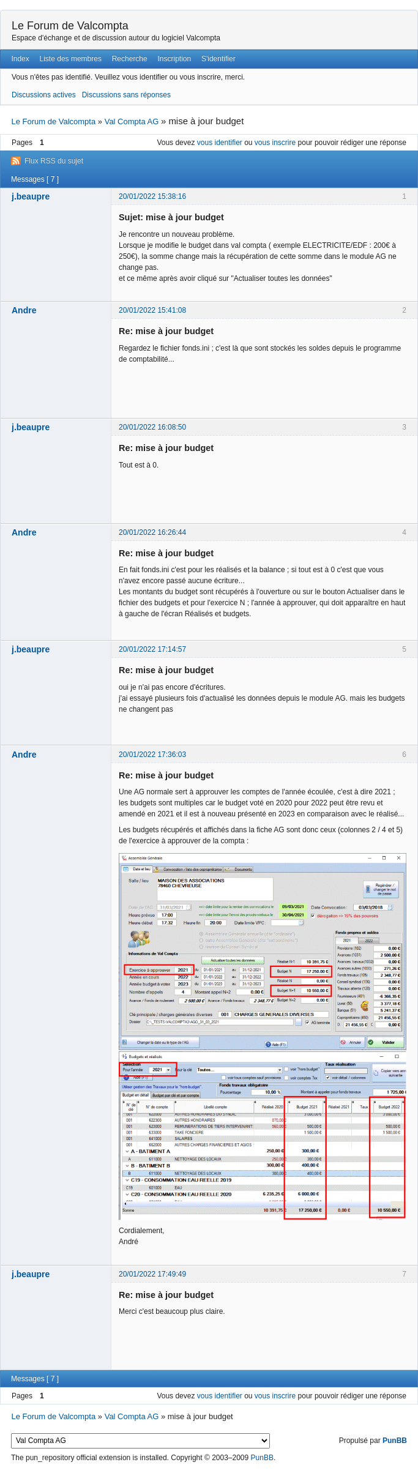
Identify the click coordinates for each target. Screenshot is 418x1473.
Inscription (175, 58)
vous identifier (219, 142)
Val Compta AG (132, 121)
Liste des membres (71, 58)
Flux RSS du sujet (53, 161)
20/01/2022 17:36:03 (152, 754)
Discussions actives (44, 95)
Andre (24, 310)
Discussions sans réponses (126, 95)
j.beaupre (31, 196)
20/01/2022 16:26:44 (152, 532)
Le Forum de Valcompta (70, 26)
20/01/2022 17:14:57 (152, 649)
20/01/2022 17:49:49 (152, 1274)
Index (20, 58)
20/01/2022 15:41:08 (152, 310)
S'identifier (218, 58)
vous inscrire (275, 142)
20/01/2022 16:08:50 (152, 427)
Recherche (129, 58)
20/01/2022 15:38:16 (152, 196)
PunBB (395, 1440)
